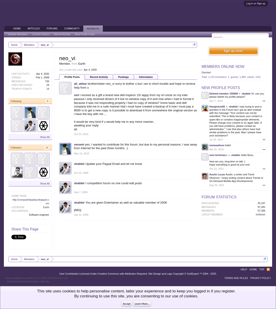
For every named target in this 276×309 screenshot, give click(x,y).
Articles (34, 28)
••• (264, 101)
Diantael (206, 72)
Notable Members (18, 34)
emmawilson (216, 145)
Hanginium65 (217, 106)
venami (79, 144)
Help (244, 269)
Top (261, 269)
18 (47, 88)
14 (47, 147)
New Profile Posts (221, 88)
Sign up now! (233, 51)
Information (146, 77)
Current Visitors (41, 34)
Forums (52, 28)
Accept (126, 303)
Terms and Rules (236, 278)
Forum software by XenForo (36, 278)
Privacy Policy (260, 278)
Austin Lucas (217, 174)
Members (93, 28)
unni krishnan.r (218, 155)
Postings (123, 77)
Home (17, 28)
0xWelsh (260, 214)
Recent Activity (99, 77)
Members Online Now (223, 67)
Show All (45, 137)
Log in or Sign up (255, 3)
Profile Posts (72, 77)
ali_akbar (80, 83)
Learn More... (142, 303)
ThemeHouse (57, 281)
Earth (46, 207)
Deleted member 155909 (223, 93)
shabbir (79, 164)
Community (72, 28)
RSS (268, 269)
